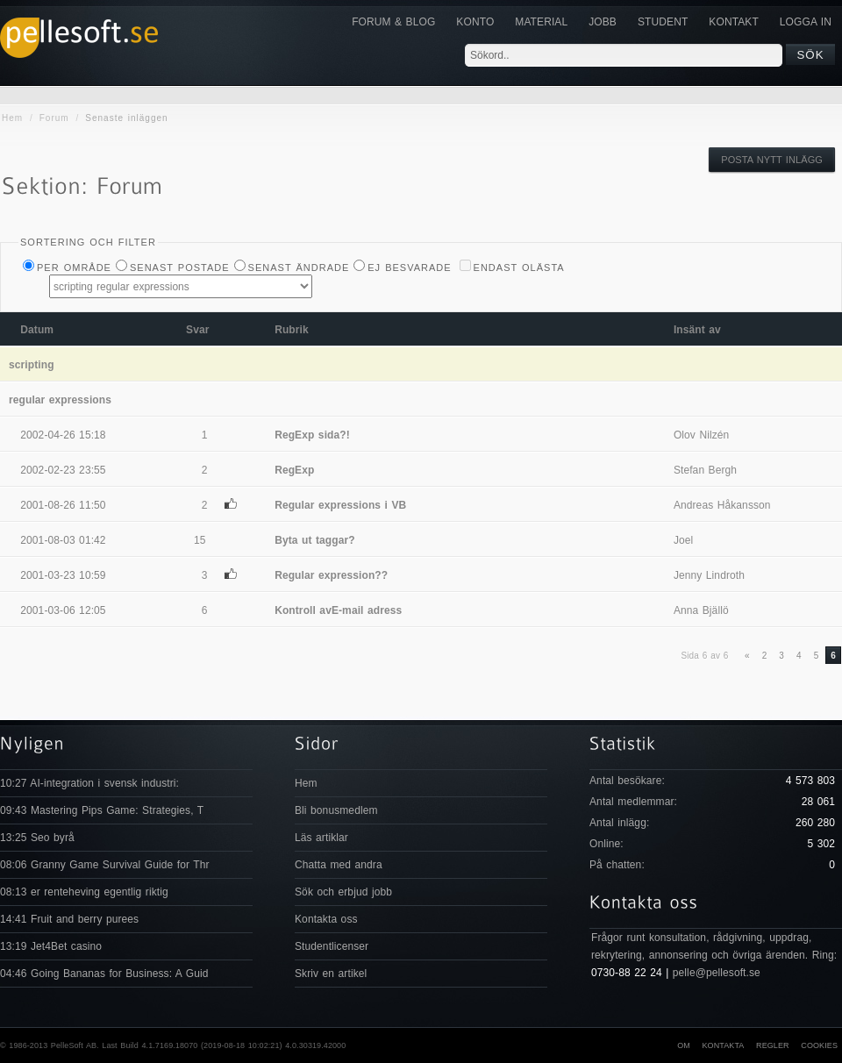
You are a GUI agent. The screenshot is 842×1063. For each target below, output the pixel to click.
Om (683, 1045)
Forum (54, 118)
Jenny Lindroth (709, 575)
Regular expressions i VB (340, 505)
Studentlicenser (331, 946)
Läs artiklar (321, 837)
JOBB (603, 22)
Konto (475, 22)
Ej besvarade (409, 267)
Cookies (819, 1045)
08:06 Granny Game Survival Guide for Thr (105, 865)
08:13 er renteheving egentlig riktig (84, 892)
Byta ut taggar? (315, 540)
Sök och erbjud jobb (343, 892)
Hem (12, 118)
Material (541, 22)
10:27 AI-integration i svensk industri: (89, 783)
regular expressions (60, 400)
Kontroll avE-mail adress (338, 610)
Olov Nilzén (701, 435)
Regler (772, 1045)
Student (663, 22)
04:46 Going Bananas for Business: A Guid (104, 973)
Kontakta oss (326, 919)
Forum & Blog (393, 22)
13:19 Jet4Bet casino (51, 946)
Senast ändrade (299, 267)
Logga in (805, 22)
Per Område (74, 267)
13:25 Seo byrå (37, 837)
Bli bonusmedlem (336, 810)
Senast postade (180, 267)
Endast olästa (519, 267)
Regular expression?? (331, 575)
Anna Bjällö (701, 610)
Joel (683, 540)
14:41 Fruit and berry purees (69, 919)
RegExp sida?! (312, 435)
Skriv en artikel (331, 973)
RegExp (294, 470)
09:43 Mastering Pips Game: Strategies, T (101, 810)
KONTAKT (733, 22)
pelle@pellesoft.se (716, 973)
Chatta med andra (338, 865)
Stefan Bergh (705, 470)
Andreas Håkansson (722, 505)
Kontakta (723, 1045)
